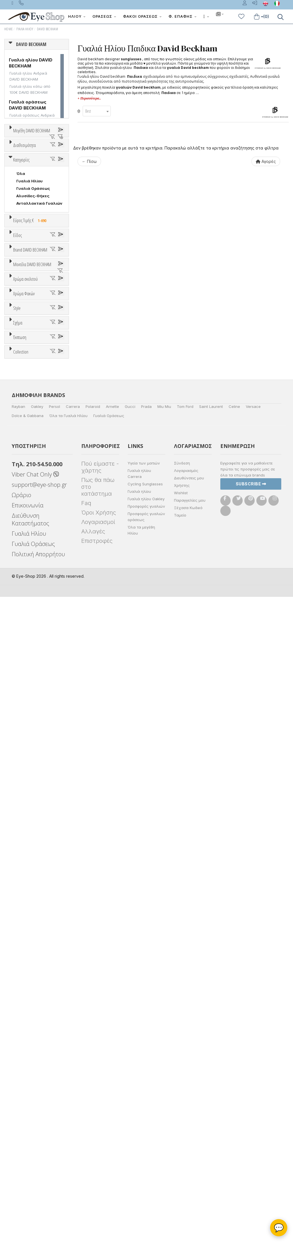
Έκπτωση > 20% (32, 925)
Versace (253, 1051)
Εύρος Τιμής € (31, 346)
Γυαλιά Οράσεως (33, 314)
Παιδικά (24, 434)
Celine (234, 1051)
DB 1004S (25, 610)
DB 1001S (25, 595)
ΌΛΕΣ (21, 953)
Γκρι (23, 738)
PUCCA (23, 545)
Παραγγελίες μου (189, 1145)
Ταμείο (180, 1160)
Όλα (22, 242)
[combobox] (97, 111)
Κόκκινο (27, 696)
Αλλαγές (93, 1176)
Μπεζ (24, 666)
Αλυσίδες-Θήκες (33, 321)
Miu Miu (164, 1051)
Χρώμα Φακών (24, 710)
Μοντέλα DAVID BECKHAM (32, 566)
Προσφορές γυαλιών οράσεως (146, 1162)
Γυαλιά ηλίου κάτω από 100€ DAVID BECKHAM (29, 89)
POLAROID (26, 531)
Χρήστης (182, 1130)
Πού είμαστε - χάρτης (100, 1112)
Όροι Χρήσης (98, 1157)
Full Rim (23, 803)
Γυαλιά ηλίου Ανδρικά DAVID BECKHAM (28, 76)
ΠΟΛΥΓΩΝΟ (27, 861)
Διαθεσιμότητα (24, 214)
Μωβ (23, 674)
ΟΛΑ (20, 144)
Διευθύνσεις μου (189, 1123)
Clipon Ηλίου (31, 731)
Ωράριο (21, 1140)
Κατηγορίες (21, 285)
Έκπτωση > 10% (31, 918)
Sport (21, 411)
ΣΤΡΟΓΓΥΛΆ (28, 868)
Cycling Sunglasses (145, 1129)
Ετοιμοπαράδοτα (35, 227)
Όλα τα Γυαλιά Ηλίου (68, 1060)
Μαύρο (26, 689)
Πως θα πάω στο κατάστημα (97, 1132)
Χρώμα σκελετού (25, 638)
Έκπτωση (19, 897)
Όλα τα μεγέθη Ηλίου (141, 1175)
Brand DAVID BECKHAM (30, 466)
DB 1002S (25, 602)
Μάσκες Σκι (27, 441)
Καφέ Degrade (33, 760)
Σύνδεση (182, 1108)
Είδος (17, 383)
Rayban (18, 1051)
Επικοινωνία (27, 1150)
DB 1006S (25, 625)
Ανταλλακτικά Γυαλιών (39, 329)
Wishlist (181, 1138)
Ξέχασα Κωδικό (188, 1153)
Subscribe (251, 1129)
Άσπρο (25, 659)
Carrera (73, 1051)
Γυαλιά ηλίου (139, 1136)
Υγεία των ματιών (144, 1108)
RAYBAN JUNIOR (32, 553)
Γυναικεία (26, 426)
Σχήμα (17, 825)
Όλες (24, 910)
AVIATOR (24, 846)
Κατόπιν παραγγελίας (40, 235)
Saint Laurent (211, 1051)
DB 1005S (25, 617)
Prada (146, 1051)
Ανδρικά (24, 419)
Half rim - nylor (30, 810)
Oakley (37, 1051)
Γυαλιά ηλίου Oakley (146, 1144)
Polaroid (93, 1051)
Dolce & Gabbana (27, 1060)
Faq (86, 1148)
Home (8, 29)
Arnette (112, 1051)
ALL (23, 651)
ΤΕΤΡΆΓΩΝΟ (28, 876)
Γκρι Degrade (32, 745)
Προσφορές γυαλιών (146, 1151)
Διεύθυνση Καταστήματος (30, 1164)
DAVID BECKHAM (47, 29)
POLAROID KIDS (31, 538)
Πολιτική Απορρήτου (38, 1199)
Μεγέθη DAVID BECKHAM (31, 130)
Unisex (23, 404)
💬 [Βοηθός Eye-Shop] (279, 1228)
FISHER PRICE (29, 508)
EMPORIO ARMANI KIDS (31, 501)
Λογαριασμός (186, 1115)
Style (17, 782)
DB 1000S (25, 587)
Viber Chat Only (35, 1119)
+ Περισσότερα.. (89, 98)
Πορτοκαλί (29, 681)
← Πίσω (89, 161)
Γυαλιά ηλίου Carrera (139, 1118)
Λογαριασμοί (98, 1167)
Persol (54, 1051)
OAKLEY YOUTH (31, 523)
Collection (20, 940)
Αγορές (266, 161)
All (18, 795)
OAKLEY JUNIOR (32, 516)
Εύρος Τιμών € (27, 360)
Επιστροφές (96, 1186)
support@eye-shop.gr (39, 1130)
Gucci (130, 1051)
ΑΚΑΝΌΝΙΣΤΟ (29, 853)
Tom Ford (185, 1051)
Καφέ (24, 753)
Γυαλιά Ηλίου (24, 29)
